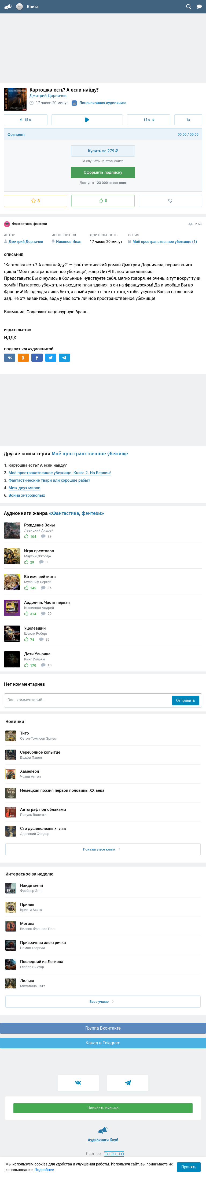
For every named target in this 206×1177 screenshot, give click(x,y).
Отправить (185, 700)
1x (188, 120)
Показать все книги (101, 849)
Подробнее (44, 1170)
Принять (188, 1167)
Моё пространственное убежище (90, 454)
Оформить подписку (103, 172)
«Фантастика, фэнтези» (76, 513)
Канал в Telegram (103, 1042)
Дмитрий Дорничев (48, 95)
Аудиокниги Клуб (103, 1128)
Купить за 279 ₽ (103, 150)
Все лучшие (102, 1002)
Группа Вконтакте (103, 1028)
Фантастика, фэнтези (25, 224)
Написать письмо (103, 1108)
